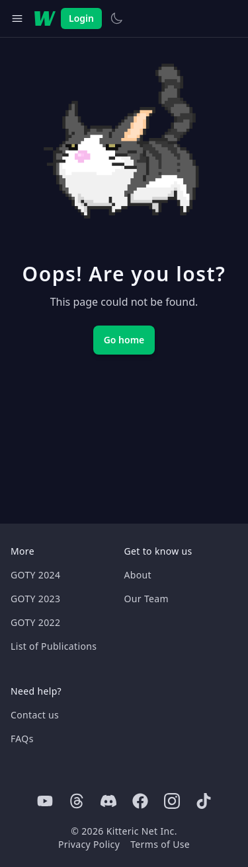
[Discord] (108, 801)
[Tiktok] (204, 801)
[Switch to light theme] (116, 18)
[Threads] (77, 801)
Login (81, 18)
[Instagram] (172, 801)
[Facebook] (140, 801)
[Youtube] (45, 801)
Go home (124, 339)
